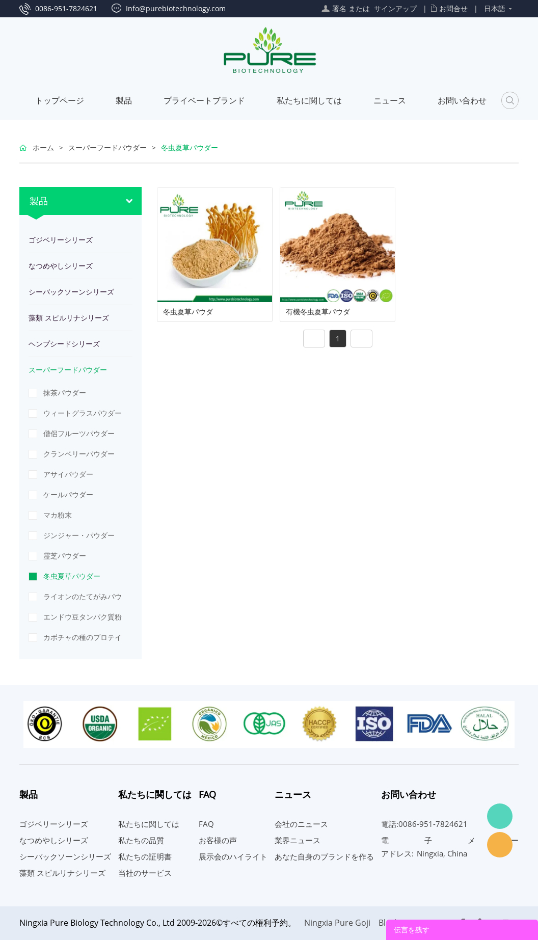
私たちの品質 (141, 840)
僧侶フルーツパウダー (79, 433)
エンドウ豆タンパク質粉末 (82, 619)
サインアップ (395, 8)
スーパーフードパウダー (107, 147)
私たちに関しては (309, 100)
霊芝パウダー (64, 555)
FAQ (206, 824)
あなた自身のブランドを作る (324, 856)
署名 (339, 8)
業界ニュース (297, 840)
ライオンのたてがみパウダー (82, 599)
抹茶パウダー (64, 392)
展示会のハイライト (233, 856)
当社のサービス (145, 873)
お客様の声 (218, 840)
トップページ (59, 100)
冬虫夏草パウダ (188, 311)
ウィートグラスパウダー (82, 413)
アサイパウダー (68, 474)
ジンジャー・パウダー (79, 535)
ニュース (389, 100)
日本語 (494, 8)
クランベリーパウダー (79, 454)
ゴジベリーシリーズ (61, 240)
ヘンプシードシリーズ (64, 343)
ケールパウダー (68, 494)
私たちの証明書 (145, 856)
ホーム (43, 147)
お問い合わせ (462, 100)
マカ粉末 (57, 515)
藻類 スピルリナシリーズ (69, 318)
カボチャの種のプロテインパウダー (82, 640)
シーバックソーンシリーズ (71, 292)
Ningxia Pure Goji (337, 922)
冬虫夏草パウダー (189, 147)
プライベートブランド (204, 100)
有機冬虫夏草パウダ (318, 311)
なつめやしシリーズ (61, 266)
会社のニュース (301, 824)
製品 (124, 100)
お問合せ (453, 8)
